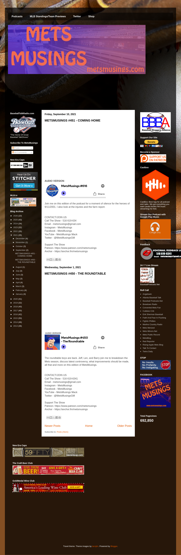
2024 (15, 223)
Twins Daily (148, 351)
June (18, 275)
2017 (15, 310)
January (19, 294)
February (20, 290)
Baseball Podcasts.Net (153, 301)
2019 (15, 303)
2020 (15, 299)
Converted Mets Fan (152, 308)
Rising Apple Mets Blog (153, 345)
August (19, 267)
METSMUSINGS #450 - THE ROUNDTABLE (75, 273)
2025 (15, 220)
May (18, 279)
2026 (15, 216)
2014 (15, 322)
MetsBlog (147, 338)
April (18, 282)
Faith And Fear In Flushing (154, 318)
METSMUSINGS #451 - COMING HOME (72, 120)
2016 (15, 314)
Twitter (77, 16)
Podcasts (17, 16)
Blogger (114, 546)
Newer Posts (52, 425)
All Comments (19, 152)
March (19, 286)
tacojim (95, 546)
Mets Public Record (151, 335)
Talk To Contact (149, 348)
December (21, 238)
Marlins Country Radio (152, 324)
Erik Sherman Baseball (153, 314)
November (21, 242)
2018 (15, 306)
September (21, 250)
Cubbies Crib (148, 311)
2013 (15, 326)
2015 (15, 318)
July (18, 271)
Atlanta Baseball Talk (152, 297)
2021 (15, 235)
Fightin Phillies (149, 321)
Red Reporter (149, 341)
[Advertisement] (64, 518)
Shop (91, 16)
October (19, 246)
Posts (15, 148)
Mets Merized (149, 328)
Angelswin (147, 294)
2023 (15, 227)
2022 (15, 231)
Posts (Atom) (62, 432)
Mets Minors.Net (150, 331)
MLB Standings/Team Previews (48, 16)
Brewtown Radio (150, 304)
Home (89, 425)
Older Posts (124, 425)
